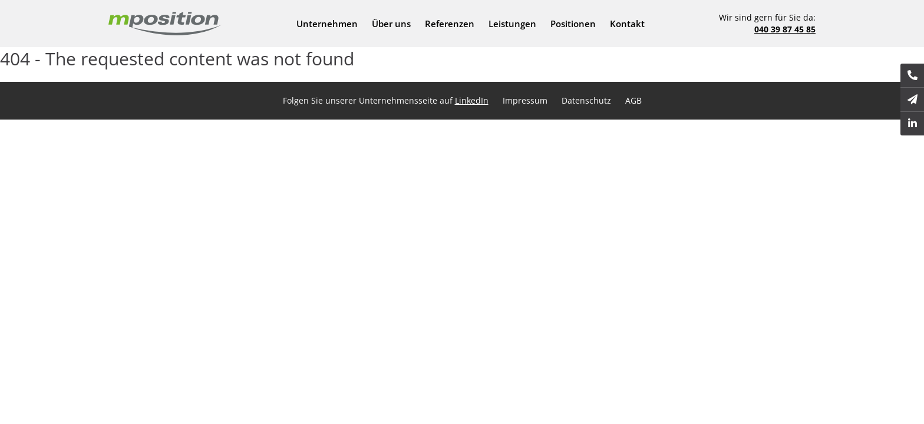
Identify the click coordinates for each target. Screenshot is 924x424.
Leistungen (512, 23)
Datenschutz (586, 100)
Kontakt (627, 23)
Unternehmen (327, 23)
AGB (633, 100)
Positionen (573, 23)
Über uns (391, 23)
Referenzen (449, 23)
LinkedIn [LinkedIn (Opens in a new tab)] (472, 100)
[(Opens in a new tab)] (912, 123)
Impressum (525, 100)
